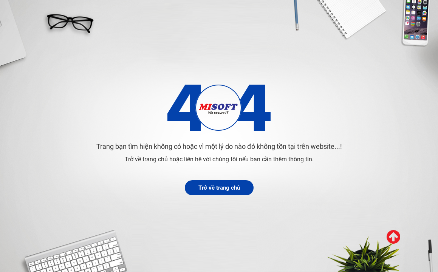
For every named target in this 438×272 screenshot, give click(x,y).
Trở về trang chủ (219, 187)
